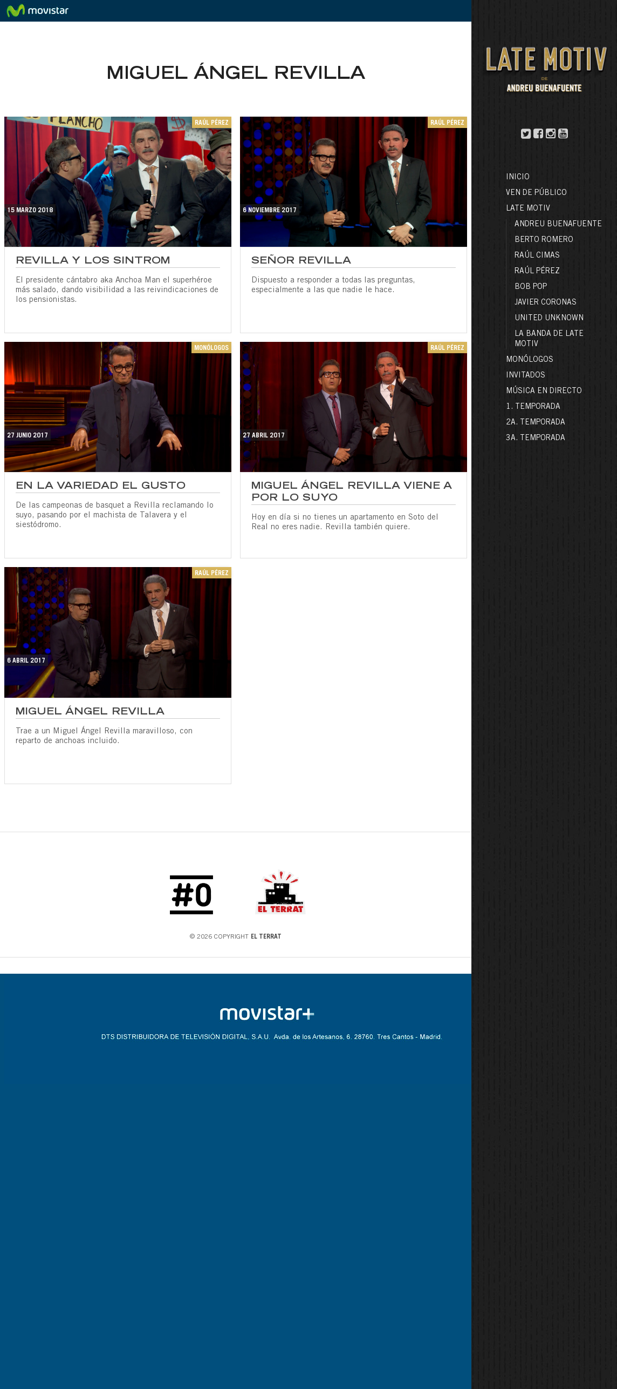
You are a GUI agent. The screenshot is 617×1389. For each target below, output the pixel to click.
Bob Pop (531, 287)
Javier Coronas (546, 303)
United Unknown (549, 318)
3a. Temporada (535, 438)
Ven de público (536, 193)
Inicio (518, 177)
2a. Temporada (535, 423)
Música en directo (544, 391)
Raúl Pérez (537, 271)
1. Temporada (533, 407)
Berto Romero (544, 240)
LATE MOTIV (528, 209)
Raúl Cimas (537, 256)
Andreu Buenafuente (558, 224)
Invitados (525, 376)
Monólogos (529, 360)
